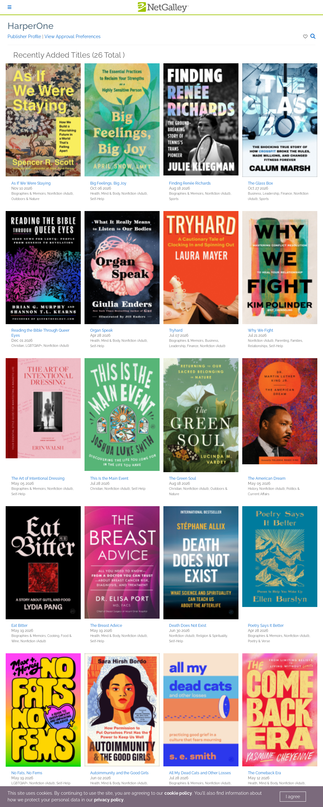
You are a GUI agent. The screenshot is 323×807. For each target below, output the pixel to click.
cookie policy (178, 793)
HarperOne (31, 26)
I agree (293, 796)
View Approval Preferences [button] (72, 36)
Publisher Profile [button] (25, 36)
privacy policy (109, 799)
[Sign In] (9, 7)
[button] (305, 36)
